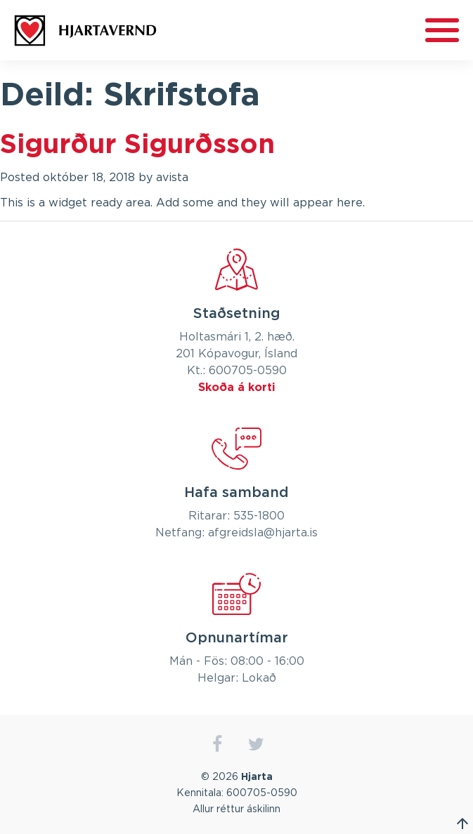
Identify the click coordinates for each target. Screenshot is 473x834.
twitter (256, 744)
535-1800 (259, 516)
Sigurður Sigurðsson (137, 145)
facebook (217, 744)
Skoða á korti (237, 387)
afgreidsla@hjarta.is (263, 532)
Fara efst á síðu (462, 823)
